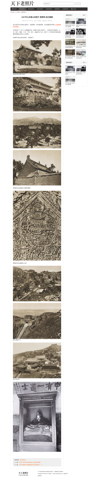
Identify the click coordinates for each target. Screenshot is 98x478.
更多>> (84, 15)
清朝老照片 (22, 9)
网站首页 (14, 9)
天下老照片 (17, 12)
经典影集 (57, 9)
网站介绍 (73, 9)
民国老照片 (31, 9)
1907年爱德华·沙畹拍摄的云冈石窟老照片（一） (31, 464)
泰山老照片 (23, 460)
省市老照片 (40, 9)
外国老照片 (49, 9)
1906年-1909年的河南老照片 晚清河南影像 (29, 462)
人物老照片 (65, 9)
